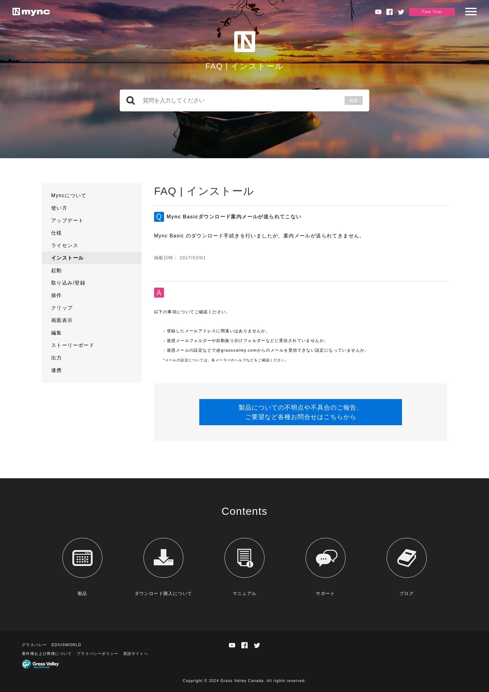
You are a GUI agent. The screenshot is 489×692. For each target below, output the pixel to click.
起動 (56, 270)
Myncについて (68, 195)
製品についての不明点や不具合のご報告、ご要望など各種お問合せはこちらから (301, 412)
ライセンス (64, 245)
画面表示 (62, 320)
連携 (56, 370)
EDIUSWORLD (66, 645)
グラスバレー (34, 645)
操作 (56, 295)
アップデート (67, 220)
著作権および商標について (47, 653)
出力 (56, 357)
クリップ (62, 307)
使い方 (59, 208)
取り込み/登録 (68, 282)
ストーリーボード (72, 345)
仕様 (56, 233)
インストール (67, 258)
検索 (353, 100)
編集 (56, 332)
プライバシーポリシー (98, 653)
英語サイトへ (135, 653)
